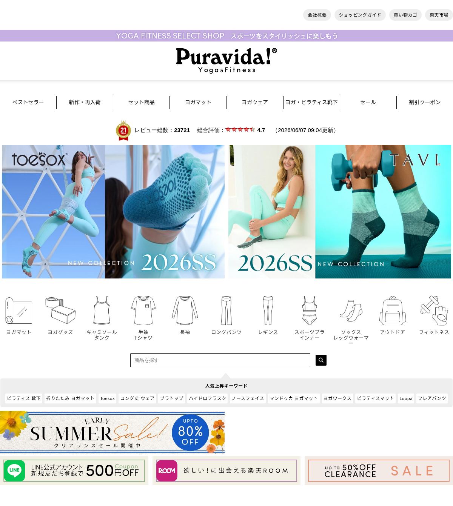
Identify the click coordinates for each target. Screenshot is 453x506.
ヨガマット (198, 102)
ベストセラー (28, 102)
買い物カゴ (406, 15)
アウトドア (392, 329)
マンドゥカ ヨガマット (294, 398)
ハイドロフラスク (207, 398)
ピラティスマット (375, 398)
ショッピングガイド (360, 15)
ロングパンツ (226, 329)
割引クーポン (425, 102)
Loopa (406, 398)
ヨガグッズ (60, 329)
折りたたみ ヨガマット (70, 398)
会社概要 (317, 15)
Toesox (107, 398)
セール (368, 102)
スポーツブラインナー (309, 332)
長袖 (185, 329)
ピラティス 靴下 (24, 398)
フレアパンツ (432, 398)
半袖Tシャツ (143, 332)
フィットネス (434, 329)
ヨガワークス (338, 398)
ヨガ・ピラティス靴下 (311, 102)
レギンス (268, 329)
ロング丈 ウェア (137, 398)
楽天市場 (439, 15)
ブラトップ (171, 398)
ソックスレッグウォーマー (351, 335)
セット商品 (141, 102)
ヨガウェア (255, 102)
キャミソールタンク (102, 332)
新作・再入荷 (85, 102)
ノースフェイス (247, 398)
